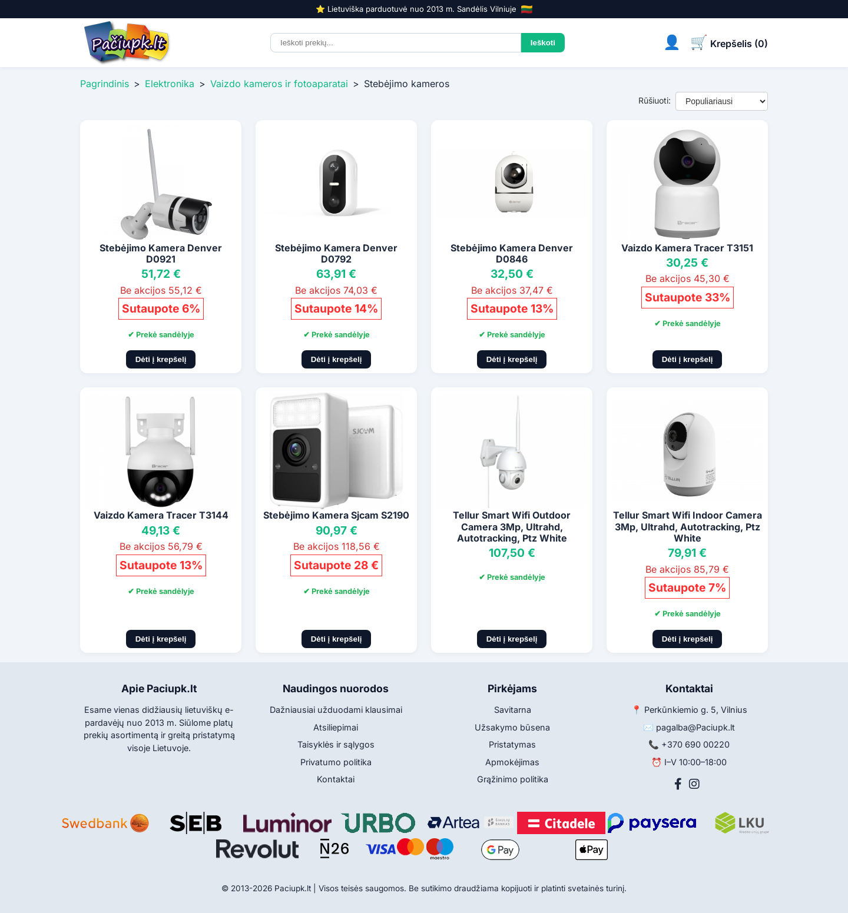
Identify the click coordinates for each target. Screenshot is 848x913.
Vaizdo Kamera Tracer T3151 (687, 248)
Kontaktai (336, 779)
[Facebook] (678, 784)
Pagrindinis (104, 83)
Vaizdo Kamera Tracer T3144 (161, 515)
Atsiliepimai (335, 727)
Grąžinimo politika (512, 779)
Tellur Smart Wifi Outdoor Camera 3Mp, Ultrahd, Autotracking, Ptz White (512, 526)
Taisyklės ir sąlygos (336, 744)
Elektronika (169, 83)
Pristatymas (512, 744)
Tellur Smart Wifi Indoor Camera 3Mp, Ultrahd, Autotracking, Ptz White (687, 526)
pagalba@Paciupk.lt (695, 727)
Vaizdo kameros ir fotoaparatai (279, 83)
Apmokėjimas (512, 762)
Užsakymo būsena (512, 727)
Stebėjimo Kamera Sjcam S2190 (336, 515)
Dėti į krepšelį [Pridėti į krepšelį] (161, 359)
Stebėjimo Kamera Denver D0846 (511, 253)
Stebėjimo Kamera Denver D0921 (161, 253)
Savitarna (512, 710)
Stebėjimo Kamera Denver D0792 (336, 253)
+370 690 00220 (695, 744)
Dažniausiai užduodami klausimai (336, 710)
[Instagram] (694, 784)
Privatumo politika (336, 762)
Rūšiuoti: (654, 100)
